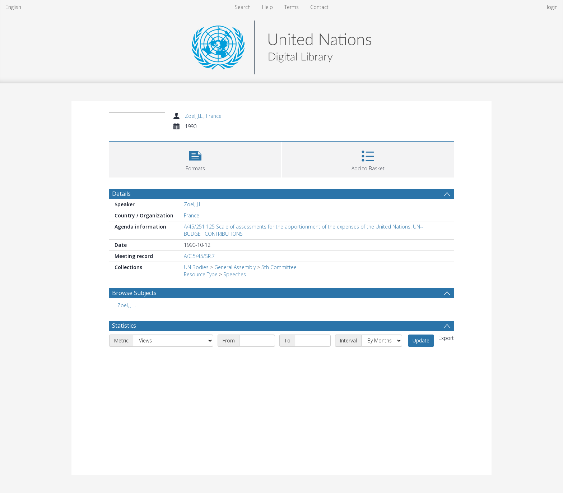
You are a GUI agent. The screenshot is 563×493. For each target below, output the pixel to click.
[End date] (313, 341)
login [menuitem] (552, 7)
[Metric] (173, 341)
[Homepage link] (281, 45)
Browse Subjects (134, 293)
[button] (195, 159)
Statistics (124, 326)
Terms (291, 7)
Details (121, 194)
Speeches (234, 274)
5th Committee (279, 267)
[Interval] (381, 341)
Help (267, 7)
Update (421, 340)
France (214, 115)
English (13, 7)
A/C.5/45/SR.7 (199, 256)
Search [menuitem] (243, 7)
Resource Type (201, 274)
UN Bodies (196, 267)
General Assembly (235, 267)
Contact (319, 7)
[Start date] (257, 341)
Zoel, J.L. (194, 115)
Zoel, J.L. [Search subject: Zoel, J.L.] (126, 305)
